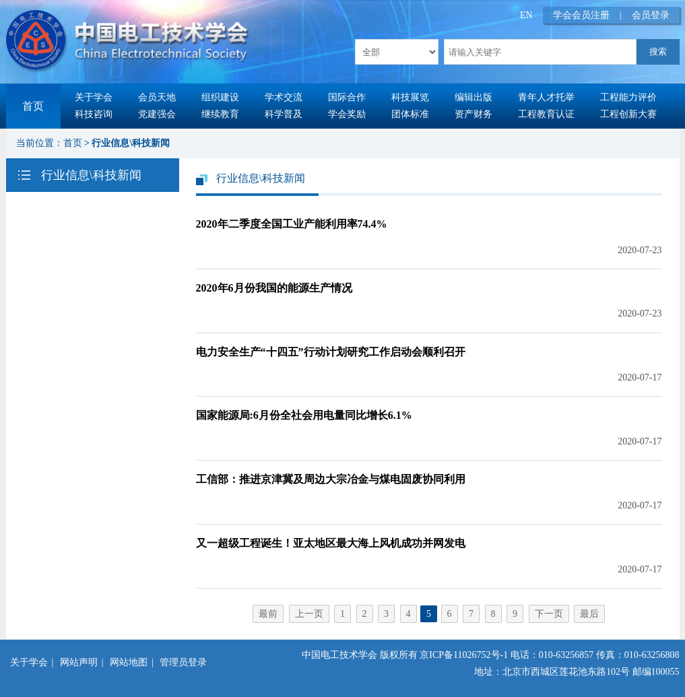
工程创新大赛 (628, 114)
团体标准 (410, 114)
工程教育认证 (546, 114)
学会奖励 (347, 114)
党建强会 (157, 114)
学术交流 (283, 97)
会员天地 (157, 97)
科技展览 (410, 97)
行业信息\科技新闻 (131, 143)
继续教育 (220, 114)
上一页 (309, 614)
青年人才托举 (546, 97)
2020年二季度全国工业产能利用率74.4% (291, 224)
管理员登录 (183, 662)
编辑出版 (473, 97)
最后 (589, 614)
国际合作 (347, 97)
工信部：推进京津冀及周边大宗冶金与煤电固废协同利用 (330, 479)
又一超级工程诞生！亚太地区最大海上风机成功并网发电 (330, 543)
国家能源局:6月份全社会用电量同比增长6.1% (304, 415)
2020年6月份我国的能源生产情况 (274, 288)
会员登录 (651, 15)
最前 (268, 614)
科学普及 (283, 114)
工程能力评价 (628, 97)
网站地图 (129, 662)
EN (526, 15)
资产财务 (473, 114)
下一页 (549, 614)
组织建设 (220, 97)
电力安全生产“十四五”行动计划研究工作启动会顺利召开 (330, 352)
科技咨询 (93, 114)
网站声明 (79, 662)
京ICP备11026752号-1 (464, 655)
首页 (33, 106)
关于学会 (93, 97)
